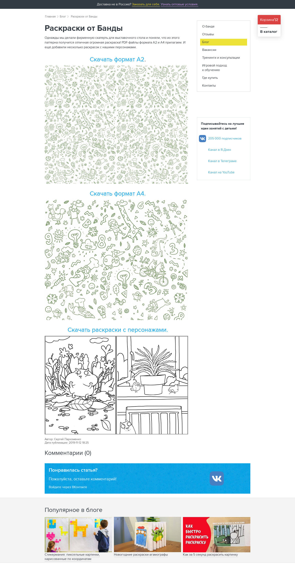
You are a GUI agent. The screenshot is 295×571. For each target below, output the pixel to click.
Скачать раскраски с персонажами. (118, 329)
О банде (208, 26)
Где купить (210, 77)
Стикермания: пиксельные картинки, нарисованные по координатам (72, 556)
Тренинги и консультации (221, 57)
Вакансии (209, 49)
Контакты (209, 85)
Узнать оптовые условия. (179, 4)
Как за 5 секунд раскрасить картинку (210, 554)
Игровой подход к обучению (214, 67)
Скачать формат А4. (118, 193)
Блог (63, 16)
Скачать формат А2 (117, 59)
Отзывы (208, 34)
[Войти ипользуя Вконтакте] (217, 478)
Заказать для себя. (146, 4)
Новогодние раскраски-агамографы (141, 554)
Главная (50, 16)
